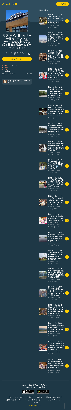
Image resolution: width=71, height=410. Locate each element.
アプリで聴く (17, 59)
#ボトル (4, 69)
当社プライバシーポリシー (56, 400)
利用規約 (35, 402)
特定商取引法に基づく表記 (54, 397)
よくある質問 (19, 397)
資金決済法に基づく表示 (14, 400)
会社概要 (30, 397)
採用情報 (39, 397)
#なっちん (5, 67)
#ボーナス (5, 65)
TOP (10, 397)
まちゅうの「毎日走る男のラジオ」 (14, 53)
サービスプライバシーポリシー (34, 400)
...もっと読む (6, 71)
